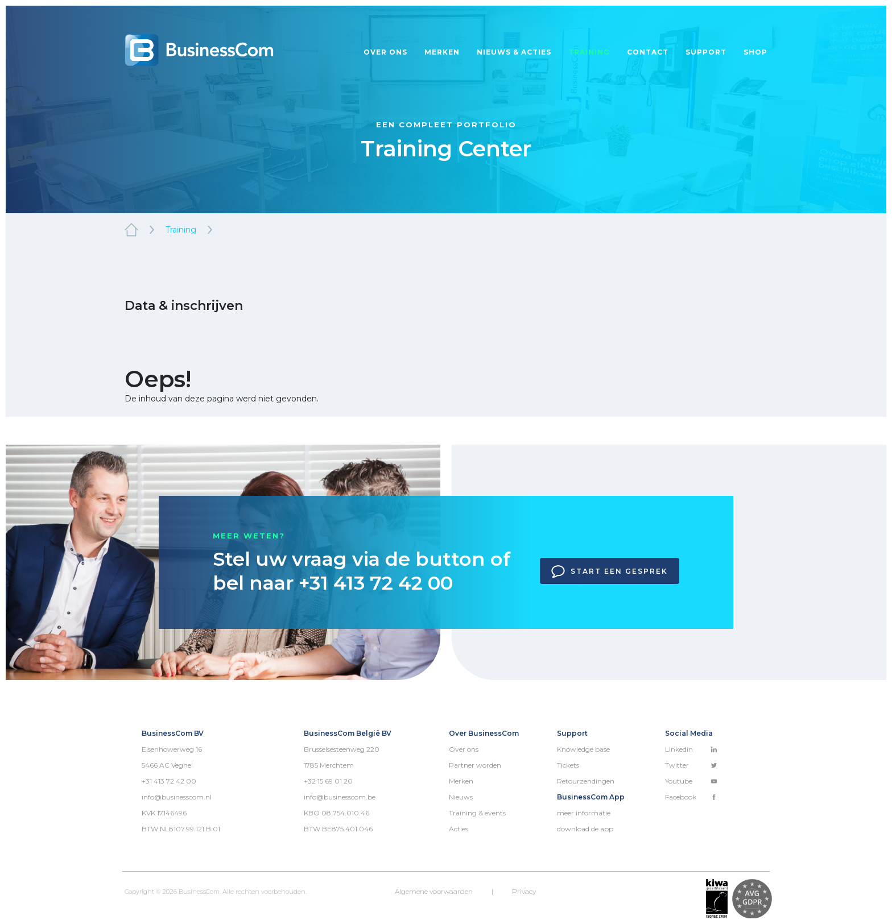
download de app (585, 828)
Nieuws (461, 797)
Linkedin (691, 749)
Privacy (524, 891)
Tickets (568, 765)
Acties (458, 828)
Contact (647, 52)
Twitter (691, 765)
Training (589, 52)
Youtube (691, 781)
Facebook (691, 797)
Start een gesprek (609, 571)
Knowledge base (583, 749)
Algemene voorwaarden (434, 891)
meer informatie (583, 813)
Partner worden (475, 765)
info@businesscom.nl (177, 797)
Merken (442, 52)
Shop (755, 52)
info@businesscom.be (339, 797)
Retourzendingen (585, 781)
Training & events (477, 813)
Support (705, 52)
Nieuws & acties (514, 52)
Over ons (385, 52)
